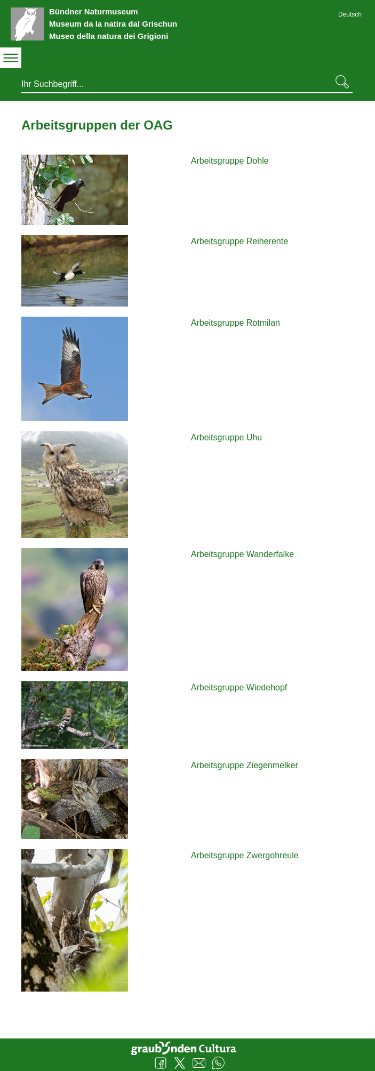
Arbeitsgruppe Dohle (230, 160)
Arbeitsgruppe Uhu (226, 437)
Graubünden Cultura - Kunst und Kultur (187, 1047)
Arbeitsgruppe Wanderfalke (242, 554)
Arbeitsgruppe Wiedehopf (239, 687)
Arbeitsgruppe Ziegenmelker (244, 765)
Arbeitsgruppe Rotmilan (235, 322)
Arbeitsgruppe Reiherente (239, 241)
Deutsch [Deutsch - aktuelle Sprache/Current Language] (350, 14)
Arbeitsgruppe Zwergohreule (245, 855)
